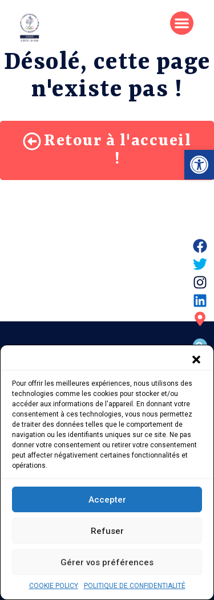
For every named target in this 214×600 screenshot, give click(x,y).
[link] (199, 164)
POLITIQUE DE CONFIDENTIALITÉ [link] (134, 587)
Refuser (107, 533)
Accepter (107, 501)
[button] (196, 361)
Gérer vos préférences (107, 564)
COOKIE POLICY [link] (53, 587)
